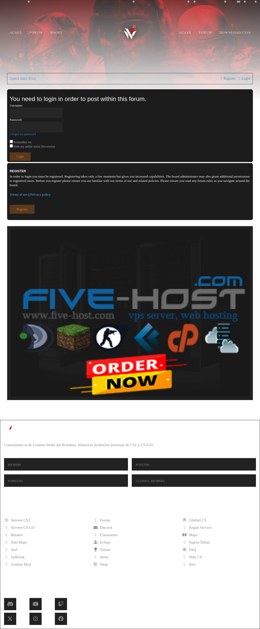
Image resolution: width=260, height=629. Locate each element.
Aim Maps (15, 542)
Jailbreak (14, 557)
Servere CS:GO (19, 527)
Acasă (15, 32)
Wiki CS (192, 557)
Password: (16, 120)
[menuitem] (32, 78)
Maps (189, 535)
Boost (56, 32)
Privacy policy (40, 194)
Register (22, 209)
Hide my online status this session (32, 146)
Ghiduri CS (194, 520)
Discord (102, 527)
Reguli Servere (197, 527)
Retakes (13, 535)
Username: (16, 105)
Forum (35, 32)
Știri (189, 564)
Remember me (20, 142)
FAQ (189, 550)
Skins (100, 557)
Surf (11, 550)
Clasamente (105, 535)
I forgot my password (23, 134)
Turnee (102, 550)
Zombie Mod (17, 564)
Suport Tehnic (196, 542)
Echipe (101, 542)
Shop (100, 564)
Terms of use (19, 194)
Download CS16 (235, 32)
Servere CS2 (17, 520)
